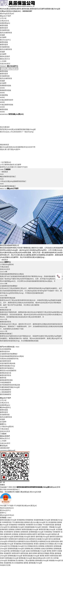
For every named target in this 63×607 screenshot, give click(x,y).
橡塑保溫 (41, 553)
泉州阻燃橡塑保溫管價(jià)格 (10, 385)
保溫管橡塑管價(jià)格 (7, 363)
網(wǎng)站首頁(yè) (7, 13)
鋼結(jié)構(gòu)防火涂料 (41, 558)
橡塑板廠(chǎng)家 (12, 558)
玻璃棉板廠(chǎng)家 (14, 556)
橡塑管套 (3, 378)
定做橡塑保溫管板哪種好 (8, 354)
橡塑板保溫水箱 (5, 373)
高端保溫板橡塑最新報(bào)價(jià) (12, 356)
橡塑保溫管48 (5, 351)
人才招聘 (3, 61)
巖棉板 (26, 563)
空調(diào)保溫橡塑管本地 (9, 358)
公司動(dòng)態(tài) (7, 270)
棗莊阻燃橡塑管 (5, 394)
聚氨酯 (46, 553)
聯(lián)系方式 (5, 59)
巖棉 (30, 553)
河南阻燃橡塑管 (5, 382)
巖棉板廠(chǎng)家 (42, 560)
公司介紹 (3, 18)
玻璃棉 (34, 553)
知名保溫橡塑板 (5, 349)
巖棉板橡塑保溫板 (6, 380)
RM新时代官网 (5, 565)
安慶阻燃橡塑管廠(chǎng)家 (10, 387)
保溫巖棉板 (8, 563)
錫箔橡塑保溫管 (5, 361)
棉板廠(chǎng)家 (55, 560)
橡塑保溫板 (4, 25)
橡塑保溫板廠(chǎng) (7, 366)
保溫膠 (2, 35)
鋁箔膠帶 (3, 37)
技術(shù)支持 (5, 497)
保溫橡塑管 (8, 553)
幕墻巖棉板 (11, 560)
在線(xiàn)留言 (5, 64)
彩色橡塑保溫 (5, 30)
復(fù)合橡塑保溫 (6, 33)
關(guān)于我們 (5, 16)
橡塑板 (42, 556)
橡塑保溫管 (4, 28)
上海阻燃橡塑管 (5, 392)
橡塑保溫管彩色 (5, 375)
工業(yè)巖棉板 (29, 560)
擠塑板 (52, 553)
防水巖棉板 (20, 560)
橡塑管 (47, 556)
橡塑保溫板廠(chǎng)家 (31, 556)
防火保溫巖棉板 (17, 563)
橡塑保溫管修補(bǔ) (7, 368)
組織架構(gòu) (5, 23)
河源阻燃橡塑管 (5, 390)
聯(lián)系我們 (5, 56)
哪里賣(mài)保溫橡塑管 (8, 370)
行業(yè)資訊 (4, 495)
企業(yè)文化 (4, 21)
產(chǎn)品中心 (5, 40)
